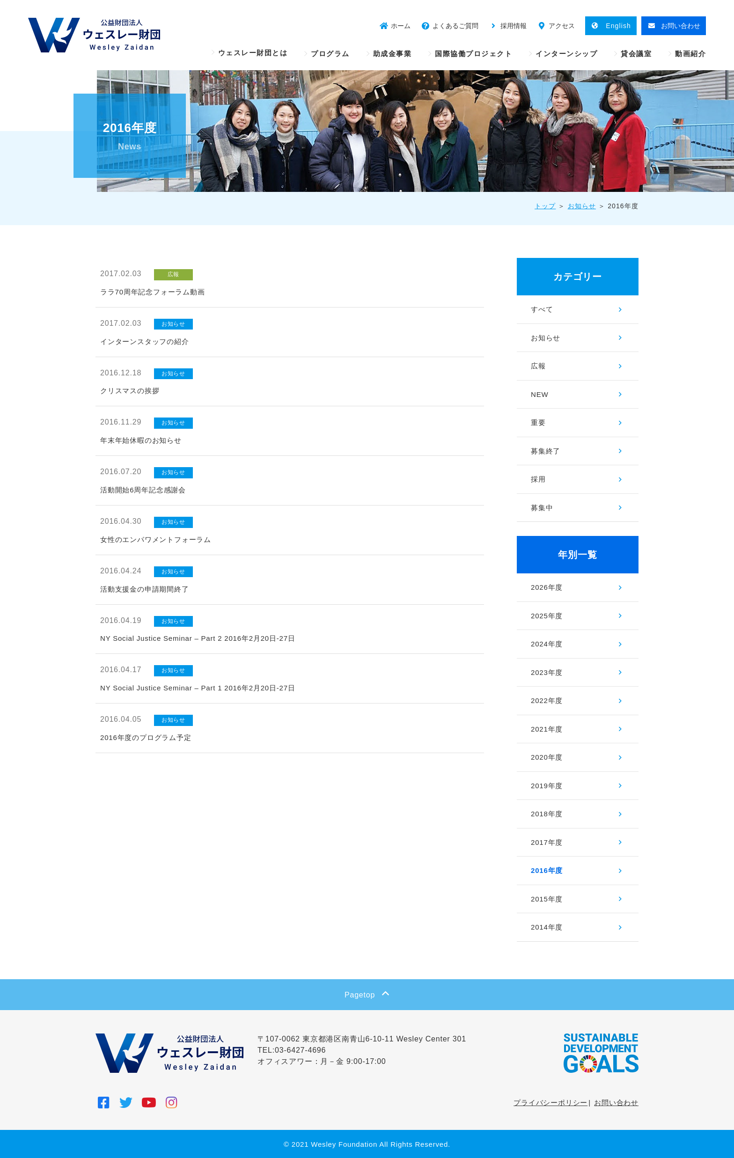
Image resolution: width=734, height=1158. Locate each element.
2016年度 (547, 870)
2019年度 (547, 786)
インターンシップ (566, 54)
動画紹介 (690, 54)
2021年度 (547, 729)
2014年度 (547, 927)
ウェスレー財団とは (253, 53)
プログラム (330, 54)
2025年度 (547, 616)
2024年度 (547, 644)
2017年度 (547, 842)
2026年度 (547, 587)
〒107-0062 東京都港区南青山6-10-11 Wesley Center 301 (361, 1039)
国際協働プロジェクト (473, 54)
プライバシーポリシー (550, 1103)
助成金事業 (392, 54)
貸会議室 (636, 54)
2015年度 (547, 899)
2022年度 (547, 700)
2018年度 (547, 814)
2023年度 (547, 672)
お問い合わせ (616, 1103)
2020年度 (547, 757)
